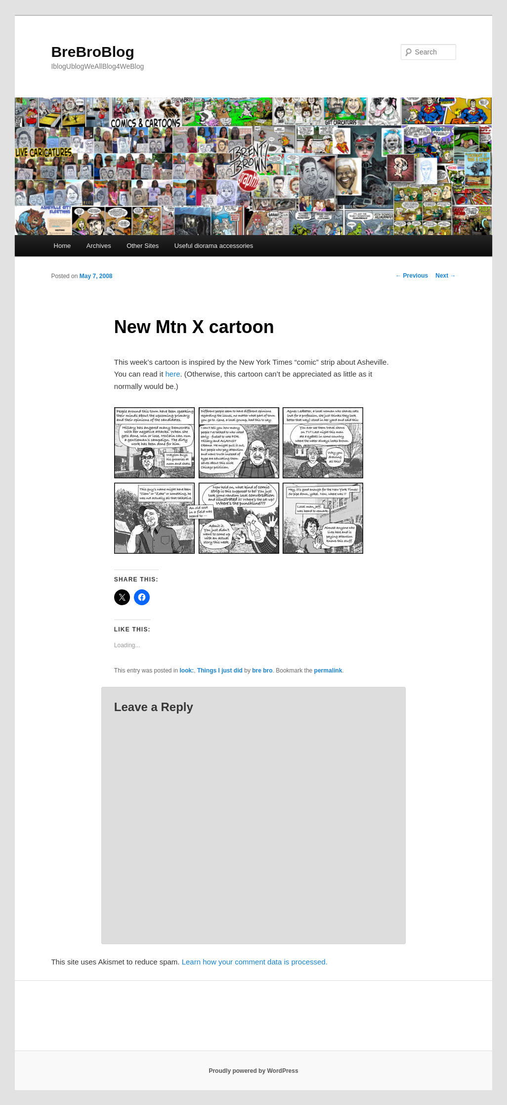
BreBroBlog (92, 52)
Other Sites (143, 245)
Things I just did (220, 670)
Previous (411, 275)
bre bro (262, 670)
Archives (98, 245)
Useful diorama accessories (214, 245)
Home (62, 245)
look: (187, 670)
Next (445, 275)
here (173, 374)
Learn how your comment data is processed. (255, 962)
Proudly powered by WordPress (253, 1070)
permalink (328, 670)
